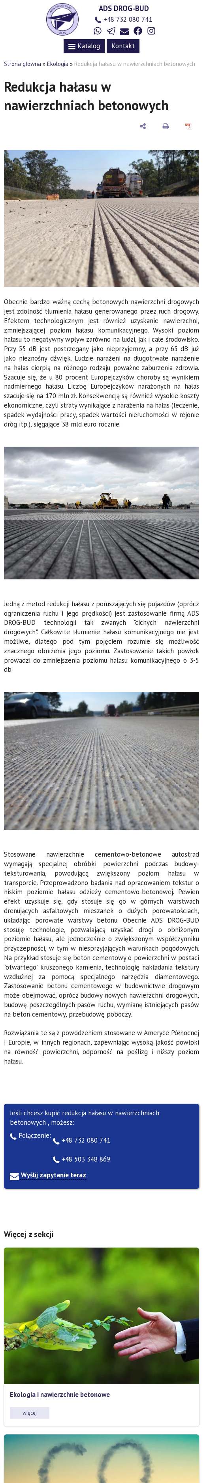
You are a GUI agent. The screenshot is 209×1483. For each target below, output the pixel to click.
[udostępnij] (142, 126)
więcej (30, 1412)
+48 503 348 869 (81, 1159)
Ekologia (57, 64)
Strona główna (22, 64)
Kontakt (123, 45)
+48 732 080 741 (123, 19)
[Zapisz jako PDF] (188, 126)
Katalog (84, 45)
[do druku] (165, 126)
